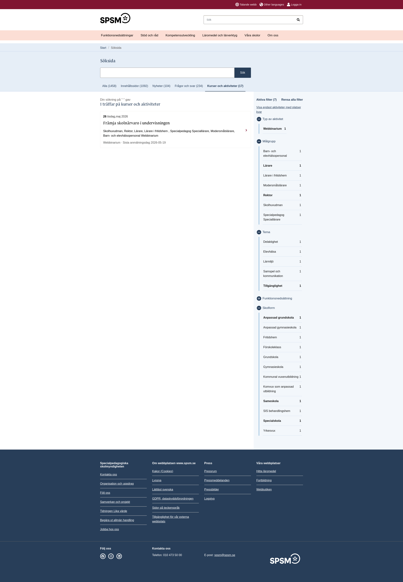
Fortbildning (264, 480)
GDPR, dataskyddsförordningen (173, 498)
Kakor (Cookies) (162, 471)
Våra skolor (252, 35)
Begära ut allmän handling (117, 520)
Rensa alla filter (292, 99)
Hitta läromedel (266, 471)
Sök (242, 72)
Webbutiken (264, 489)
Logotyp (209, 498)
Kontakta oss (108, 474)
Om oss (273, 35)
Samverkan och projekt (115, 501)
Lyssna (156, 480)
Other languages (272, 4)
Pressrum (210, 471)
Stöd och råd (149, 35)
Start (103, 47)
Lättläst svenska (162, 489)
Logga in (294, 4)
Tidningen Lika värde (113, 511)
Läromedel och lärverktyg (219, 35)
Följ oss (105, 492)
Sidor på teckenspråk (166, 507)
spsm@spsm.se (224, 555)
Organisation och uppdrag (117, 483)
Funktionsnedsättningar (117, 35)
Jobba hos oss (109, 529)
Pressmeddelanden (217, 480)
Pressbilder (211, 489)
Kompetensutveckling (180, 35)
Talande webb (246, 4)
